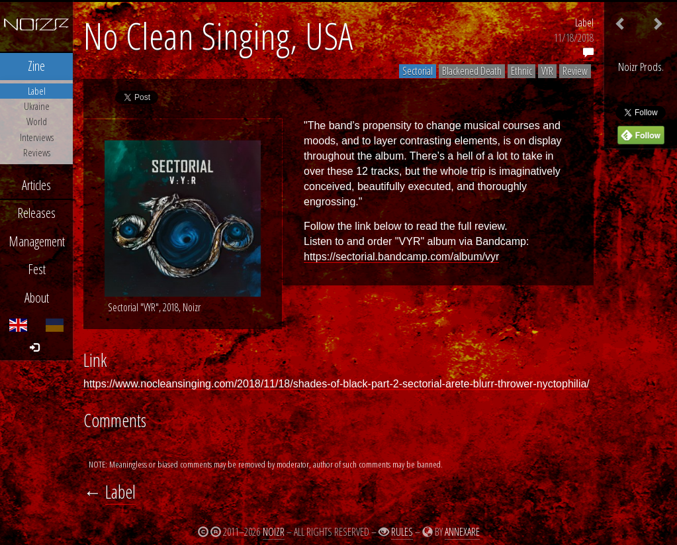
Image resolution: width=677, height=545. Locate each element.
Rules (402, 531)
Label (584, 22)
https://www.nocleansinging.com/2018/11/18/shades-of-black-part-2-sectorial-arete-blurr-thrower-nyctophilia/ (336, 383)
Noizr (274, 531)
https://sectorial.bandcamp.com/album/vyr (401, 256)
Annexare (462, 531)
